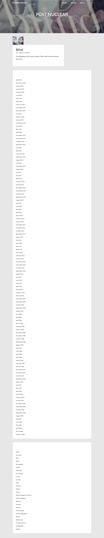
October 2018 (20, 92)
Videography (19, 526)
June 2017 (19, 114)
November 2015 (21, 138)
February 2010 (20, 292)
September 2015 (21, 144)
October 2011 (20, 231)
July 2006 (19, 419)
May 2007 (19, 388)
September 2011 (21, 234)
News (17, 483)
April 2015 (19, 151)
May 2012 (19, 209)
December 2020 (20, 83)
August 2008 (19, 345)
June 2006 (19, 422)
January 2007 (20, 400)
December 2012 (20, 188)
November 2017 (21, 111)
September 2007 (21, 379)
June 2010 (19, 280)
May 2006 (19, 425)
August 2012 (19, 200)
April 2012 (19, 212)
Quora (18, 492)
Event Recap (19, 473)
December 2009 (20, 299)
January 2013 (20, 184)
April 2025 (19, 80)
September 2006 (21, 413)
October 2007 (20, 376)
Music (64, 3)
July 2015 (19, 148)
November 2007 (21, 373)
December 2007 (20, 369)
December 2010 (20, 262)
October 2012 (20, 194)
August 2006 (19, 416)
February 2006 (20, 434)
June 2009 (19, 314)
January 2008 (20, 366)
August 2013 (19, 169)
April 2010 (19, 286)
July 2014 (19, 163)
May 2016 (19, 129)
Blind (19, 50)
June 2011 (19, 243)
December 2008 (20, 332)
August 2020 (19, 86)
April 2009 (19, 320)
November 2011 (21, 228)
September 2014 (21, 157)
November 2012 (21, 191)
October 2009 (20, 305)
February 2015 (20, 154)
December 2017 (20, 107)
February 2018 (20, 104)
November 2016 (21, 123)
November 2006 (21, 406)
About (82, 3)
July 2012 (19, 203)
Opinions (18, 486)
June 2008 (19, 351)
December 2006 (20, 403)
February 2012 (20, 218)
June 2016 (19, 126)
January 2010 (20, 295)
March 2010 (19, 289)
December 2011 (20, 225)
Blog (17, 458)
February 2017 (20, 117)
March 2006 (19, 431)
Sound (73, 3)
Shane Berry (20, 3)
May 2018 (19, 98)
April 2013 (19, 178)
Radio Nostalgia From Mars (24, 495)
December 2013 (20, 166)
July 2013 (19, 172)
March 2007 (19, 394)
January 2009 (20, 329)
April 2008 (19, 357)
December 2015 (20, 135)
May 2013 (19, 175)
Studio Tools (19, 520)
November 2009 (21, 302)
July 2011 (19, 240)
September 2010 (21, 271)
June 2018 (19, 95)
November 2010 (21, 265)
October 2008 (20, 339)
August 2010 (19, 274)
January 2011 (20, 258)
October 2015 (20, 141)
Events (18, 476)
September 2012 (21, 197)
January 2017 (20, 120)
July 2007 (19, 385)
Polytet (18, 489)
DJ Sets (18, 467)
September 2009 (21, 308)
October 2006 (20, 410)
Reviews (18, 507)
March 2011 (19, 252)
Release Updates (21, 498)
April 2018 (19, 101)
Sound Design (20, 510)
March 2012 (19, 215)
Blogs (17, 461)
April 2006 (19, 428)
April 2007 (19, 391)
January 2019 (20, 89)
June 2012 (19, 206)
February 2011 (20, 255)
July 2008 (19, 348)
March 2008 (19, 360)
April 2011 (19, 249)
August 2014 (19, 160)
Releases (18, 501)
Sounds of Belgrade (21, 513)
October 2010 (20, 268)
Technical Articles (21, 523)
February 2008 (20, 363)
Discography (19, 464)
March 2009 (19, 323)
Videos (18, 529)
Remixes (18, 504)
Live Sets (18, 480)
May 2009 (19, 317)
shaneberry (27, 52)
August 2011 (19, 237)
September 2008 (21, 342)
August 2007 (19, 382)
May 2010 (19, 283)
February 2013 (20, 181)
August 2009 (19, 311)
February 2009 (20, 326)
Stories (18, 517)
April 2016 (19, 132)
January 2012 (20, 221)
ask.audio (19, 455)
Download (19, 470)
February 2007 (20, 397)
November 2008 (21, 336)
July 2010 (19, 277)
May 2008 (19, 354)
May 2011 (19, 246)
